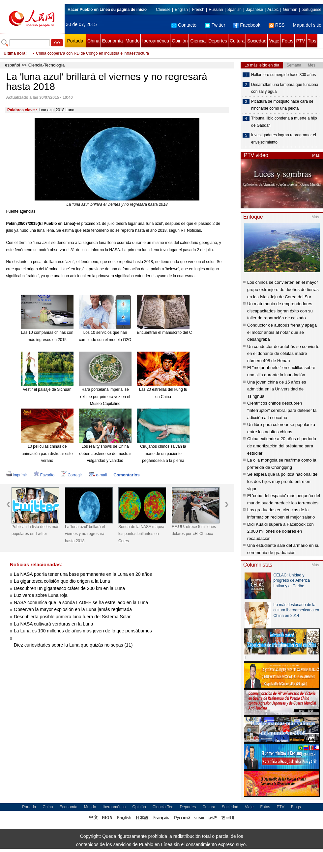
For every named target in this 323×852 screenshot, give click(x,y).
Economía (112, 40)
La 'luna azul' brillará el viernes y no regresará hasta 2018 (85, 533)
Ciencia (198, 40)
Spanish (234, 9)
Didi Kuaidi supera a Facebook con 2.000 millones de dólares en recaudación (280, 531)
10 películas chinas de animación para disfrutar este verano (47, 453)
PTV (300, 40)
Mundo (133, 40)
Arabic (273, 9)
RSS (277, 25)
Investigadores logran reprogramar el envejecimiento (283, 139)
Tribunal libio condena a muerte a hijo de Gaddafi (284, 122)
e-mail (98, 475)
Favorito (44, 475)
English (181, 9)
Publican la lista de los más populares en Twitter (35, 530)
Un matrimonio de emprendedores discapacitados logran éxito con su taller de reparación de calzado (280, 310)
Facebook (246, 25)
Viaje (274, 40)
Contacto (183, 25)
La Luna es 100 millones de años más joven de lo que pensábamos (83, 630)
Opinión (180, 40)
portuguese (311, 9)
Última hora (14, 53)
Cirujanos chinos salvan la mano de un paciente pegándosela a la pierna (163, 453)
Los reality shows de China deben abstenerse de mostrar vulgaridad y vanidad (105, 453)
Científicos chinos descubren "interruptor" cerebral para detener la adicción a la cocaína (281, 410)
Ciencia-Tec (163, 807)
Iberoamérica (155, 40)
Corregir (71, 475)
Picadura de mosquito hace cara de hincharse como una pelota (282, 105)
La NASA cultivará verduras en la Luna (53, 623)
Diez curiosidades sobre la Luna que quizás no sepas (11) (73, 645)
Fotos (287, 40)
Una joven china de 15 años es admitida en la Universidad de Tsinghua (276, 389)
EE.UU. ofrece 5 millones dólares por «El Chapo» (194, 530)
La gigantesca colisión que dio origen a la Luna (62, 581)
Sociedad (256, 40)
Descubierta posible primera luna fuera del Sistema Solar (72, 616)
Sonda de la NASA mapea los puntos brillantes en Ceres (141, 533)
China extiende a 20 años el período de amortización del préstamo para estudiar (281, 445)
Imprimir (16, 475)
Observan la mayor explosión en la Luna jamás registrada (73, 609)
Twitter (215, 25)
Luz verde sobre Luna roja (41, 595)
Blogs (296, 807)
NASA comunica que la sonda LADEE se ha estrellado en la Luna (81, 602)
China (93, 40)
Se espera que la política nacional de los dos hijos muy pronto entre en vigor (282, 481)
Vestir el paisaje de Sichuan (47, 389)
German (290, 9)
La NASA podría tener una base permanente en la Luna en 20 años (83, 574)
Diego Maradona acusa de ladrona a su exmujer (78, 53)
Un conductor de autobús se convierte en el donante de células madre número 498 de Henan (283, 353)
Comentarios (126, 474)
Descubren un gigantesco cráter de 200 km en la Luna (69, 588)
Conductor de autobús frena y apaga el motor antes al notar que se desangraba (282, 332)
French (198, 9)
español (12, 65)
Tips (312, 40)
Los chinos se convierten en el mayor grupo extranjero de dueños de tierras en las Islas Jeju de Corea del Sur (283, 289)
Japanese (254, 9)
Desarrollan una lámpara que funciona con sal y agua (284, 88)
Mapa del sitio (307, 25)
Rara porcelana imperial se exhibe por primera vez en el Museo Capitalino (105, 396)
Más (316, 155)
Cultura (237, 40)
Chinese (163, 9)
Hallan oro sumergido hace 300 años (283, 74)
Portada (75, 40)
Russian (216, 9)
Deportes (217, 40)
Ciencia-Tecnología (46, 65)
